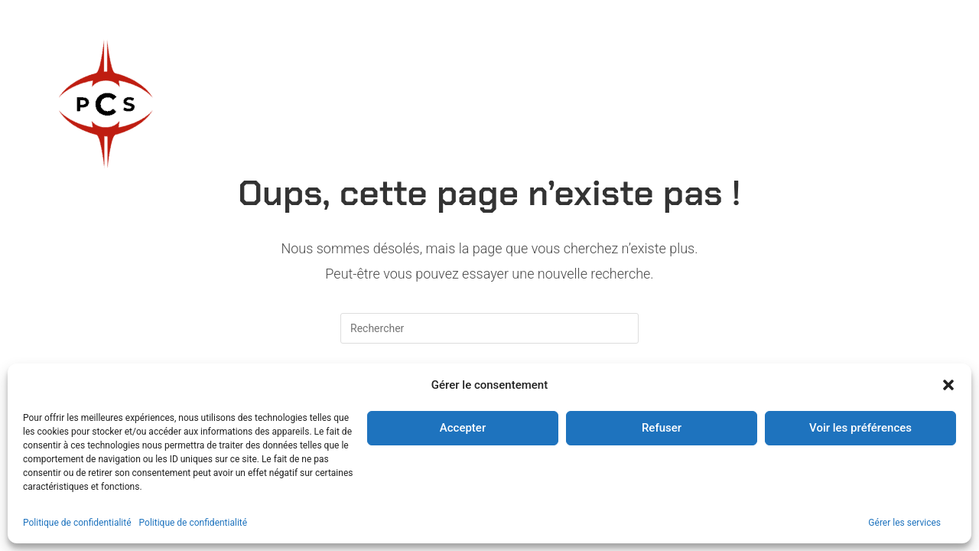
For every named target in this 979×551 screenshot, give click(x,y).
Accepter (463, 428)
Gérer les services (904, 522)
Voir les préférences (860, 428)
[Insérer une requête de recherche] (489, 328)
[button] (948, 385)
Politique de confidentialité (77, 522)
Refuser (661, 428)
